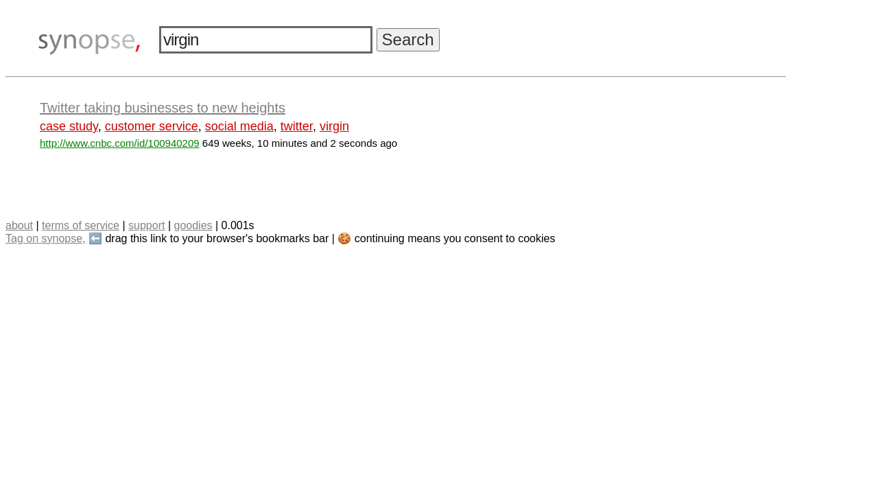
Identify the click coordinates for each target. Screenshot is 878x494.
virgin (334, 126)
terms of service (80, 225)
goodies (193, 225)
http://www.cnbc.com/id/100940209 (120, 143)
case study (69, 126)
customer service (151, 126)
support (146, 225)
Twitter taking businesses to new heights (162, 107)
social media (239, 126)
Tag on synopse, (45, 238)
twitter (297, 126)
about (19, 225)
